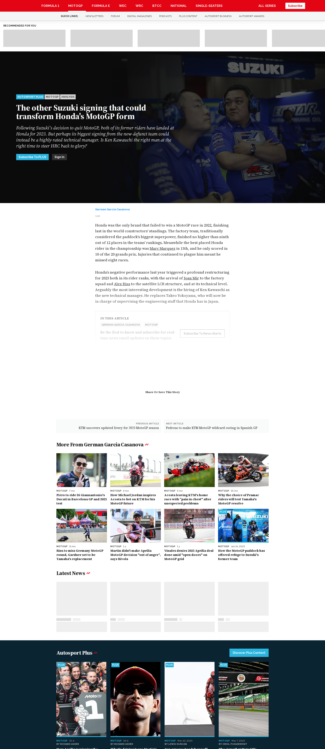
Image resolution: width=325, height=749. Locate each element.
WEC (122, 6)
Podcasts (165, 16)
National (179, 6)
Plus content (188, 16)
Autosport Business (218, 16)
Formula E (101, 6)
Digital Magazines (139, 16)
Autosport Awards (251, 16)
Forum (115, 16)
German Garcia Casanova (112, 209)
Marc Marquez (162, 248)
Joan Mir (191, 278)
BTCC (156, 6)
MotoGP (75, 6)
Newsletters (94, 16)
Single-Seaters (209, 6)
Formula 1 (50, 6)
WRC (139, 6)
